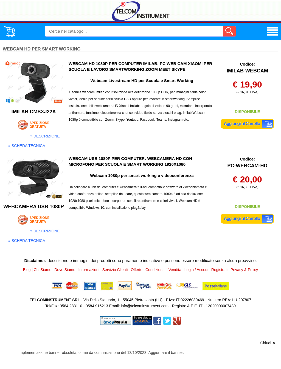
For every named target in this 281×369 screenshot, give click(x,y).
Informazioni (88, 269)
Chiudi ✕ (268, 343)
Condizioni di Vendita (163, 269)
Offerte (136, 269)
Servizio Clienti (115, 269)
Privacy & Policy (244, 269)
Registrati (219, 269)
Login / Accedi (196, 269)
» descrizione (45, 136)
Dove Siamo (64, 269)
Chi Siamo (43, 269)
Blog (27, 269)
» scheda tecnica (26, 145)
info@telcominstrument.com (144, 306)
